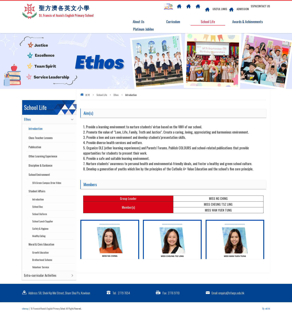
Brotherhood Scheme (42, 260)
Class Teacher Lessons (41, 138)
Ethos (116, 95)
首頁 (87, 95)
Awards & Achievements (246, 22)
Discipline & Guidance (40, 165)
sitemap (25, 308)
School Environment (39, 174)
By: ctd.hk (266, 308)
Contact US (263, 6)
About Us (141, 22)
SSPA (253, 6)
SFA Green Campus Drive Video (46, 183)
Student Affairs (37, 191)
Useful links (220, 9)
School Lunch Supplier (42, 221)
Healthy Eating (38, 236)
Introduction (35, 128)
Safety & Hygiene (40, 228)
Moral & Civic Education (41, 244)
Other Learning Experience (43, 156)
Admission (243, 9)
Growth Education (40, 252)
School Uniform (39, 214)
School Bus (37, 206)
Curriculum (175, 22)
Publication (35, 147)
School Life (210, 22)
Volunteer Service (40, 267)
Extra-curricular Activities (40, 275)
